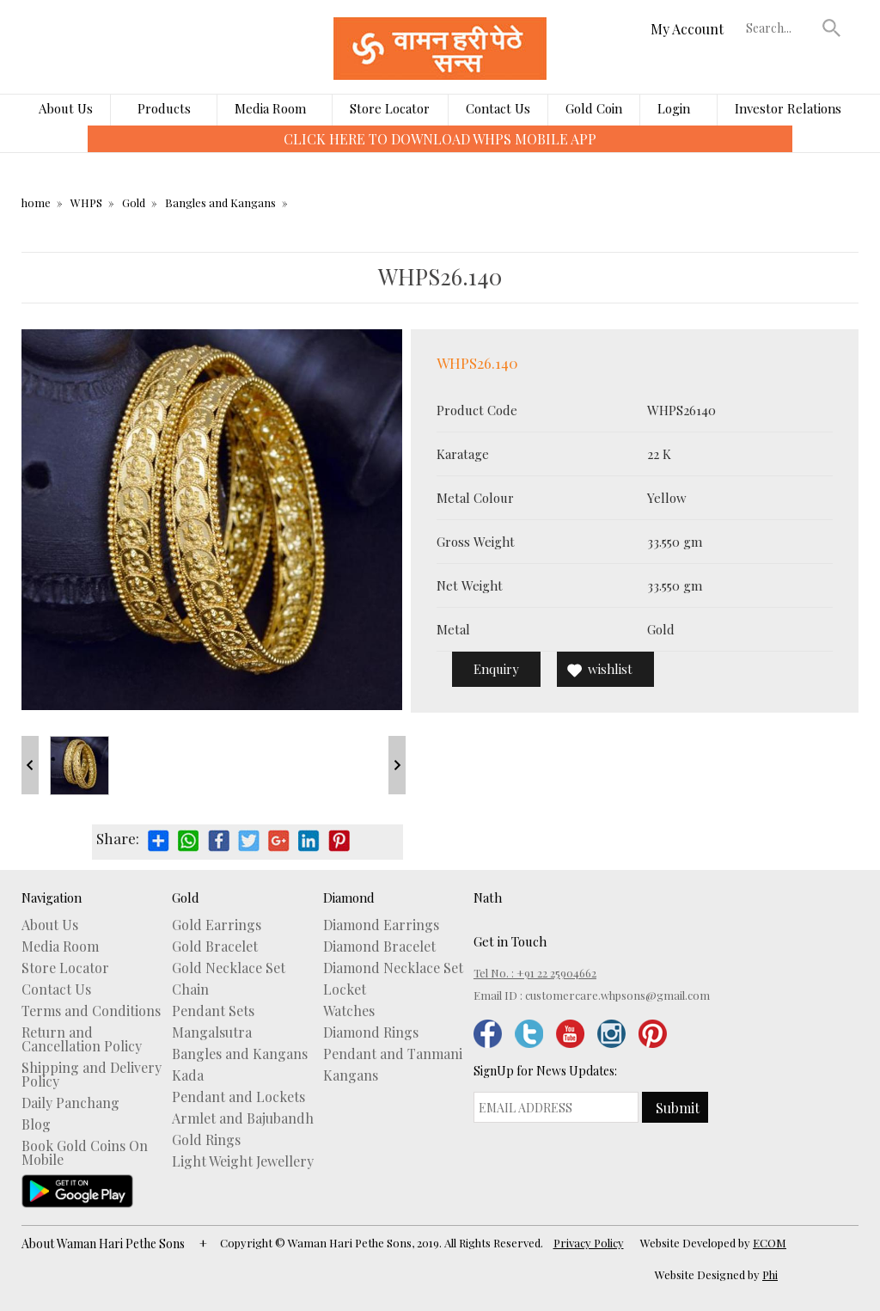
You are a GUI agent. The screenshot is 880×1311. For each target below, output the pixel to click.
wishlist (610, 668)
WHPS (86, 202)
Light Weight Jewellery (243, 1161)
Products (164, 108)
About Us (66, 108)
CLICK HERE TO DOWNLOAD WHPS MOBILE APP (440, 139)
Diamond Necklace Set (393, 968)
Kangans (350, 1075)
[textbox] (780, 27)
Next (397, 765)
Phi (770, 1274)
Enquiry (496, 668)
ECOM (769, 1242)
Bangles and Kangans (220, 202)
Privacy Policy (588, 1242)
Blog (36, 1124)
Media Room (270, 108)
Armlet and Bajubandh (243, 1118)
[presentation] (75, 151)
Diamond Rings (371, 1032)
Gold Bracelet (215, 946)
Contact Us (498, 108)
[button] (832, 27)
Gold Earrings (216, 925)
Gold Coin (593, 108)
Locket (344, 989)
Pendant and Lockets (238, 1097)
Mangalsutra (212, 1032)
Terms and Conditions (91, 1011)
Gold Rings (206, 1140)
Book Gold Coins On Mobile (84, 1153)
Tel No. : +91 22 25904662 (535, 972)
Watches (349, 1011)
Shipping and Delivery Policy (91, 1074)
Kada (188, 1075)
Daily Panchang (70, 1103)
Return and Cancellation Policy (81, 1039)
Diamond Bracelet (379, 946)
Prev (30, 765)
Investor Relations (788, 108)
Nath (488, 897)
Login (673, 108)
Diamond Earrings (381, 925)
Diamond (349, 897)
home (36, 202)
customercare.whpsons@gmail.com (617, 995)
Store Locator (390, 108)
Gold (133, 202)
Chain (190, 989)
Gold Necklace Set (228, 968)
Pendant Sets (213, 1011)
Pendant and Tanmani (392, 1054)
